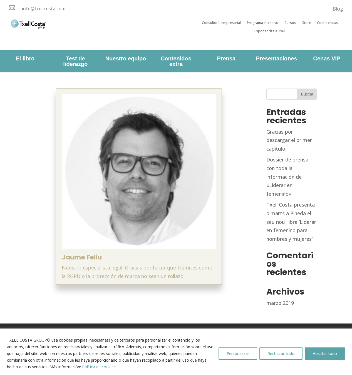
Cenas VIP (326, 58)
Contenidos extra (176, 61)
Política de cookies (99, 366)
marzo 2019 (280, 303)
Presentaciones (276, 58)
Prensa (226, 58)
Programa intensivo (262, 23)
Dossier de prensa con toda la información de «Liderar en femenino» (287, 176)
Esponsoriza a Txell (270, 31)
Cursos (290, 23)
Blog (338, 8)
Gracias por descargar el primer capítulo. (289, 140)
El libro (25, 58)
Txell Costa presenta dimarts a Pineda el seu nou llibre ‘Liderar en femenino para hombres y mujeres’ (291, 221)
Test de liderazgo (75, 61)
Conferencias (327, 23)
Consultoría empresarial (221, 23)
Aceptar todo (325, 353)
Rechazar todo (280, 353)
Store (306, 23)
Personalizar (238, 353)
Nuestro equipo (125, 58)
